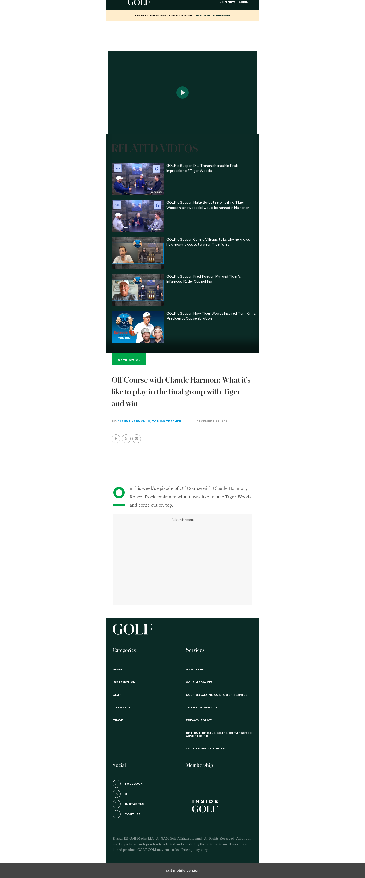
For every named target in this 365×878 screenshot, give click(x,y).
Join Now (227, 2)
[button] (126, 439)
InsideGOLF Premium (213, 15)
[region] (182, 34)
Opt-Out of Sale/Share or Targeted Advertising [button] (219, 734)
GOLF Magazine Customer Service (217, 695)
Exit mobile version (182, 870)
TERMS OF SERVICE (202, 707)
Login (243, 2)
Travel (119, 720)
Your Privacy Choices (205, 748)
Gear (117, 695)
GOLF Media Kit (199, 682)
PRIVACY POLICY (199, 720)
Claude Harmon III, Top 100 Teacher (149, 421)
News (117, 669)
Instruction (124, 682)
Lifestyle (122, 707)
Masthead (195, 669)
